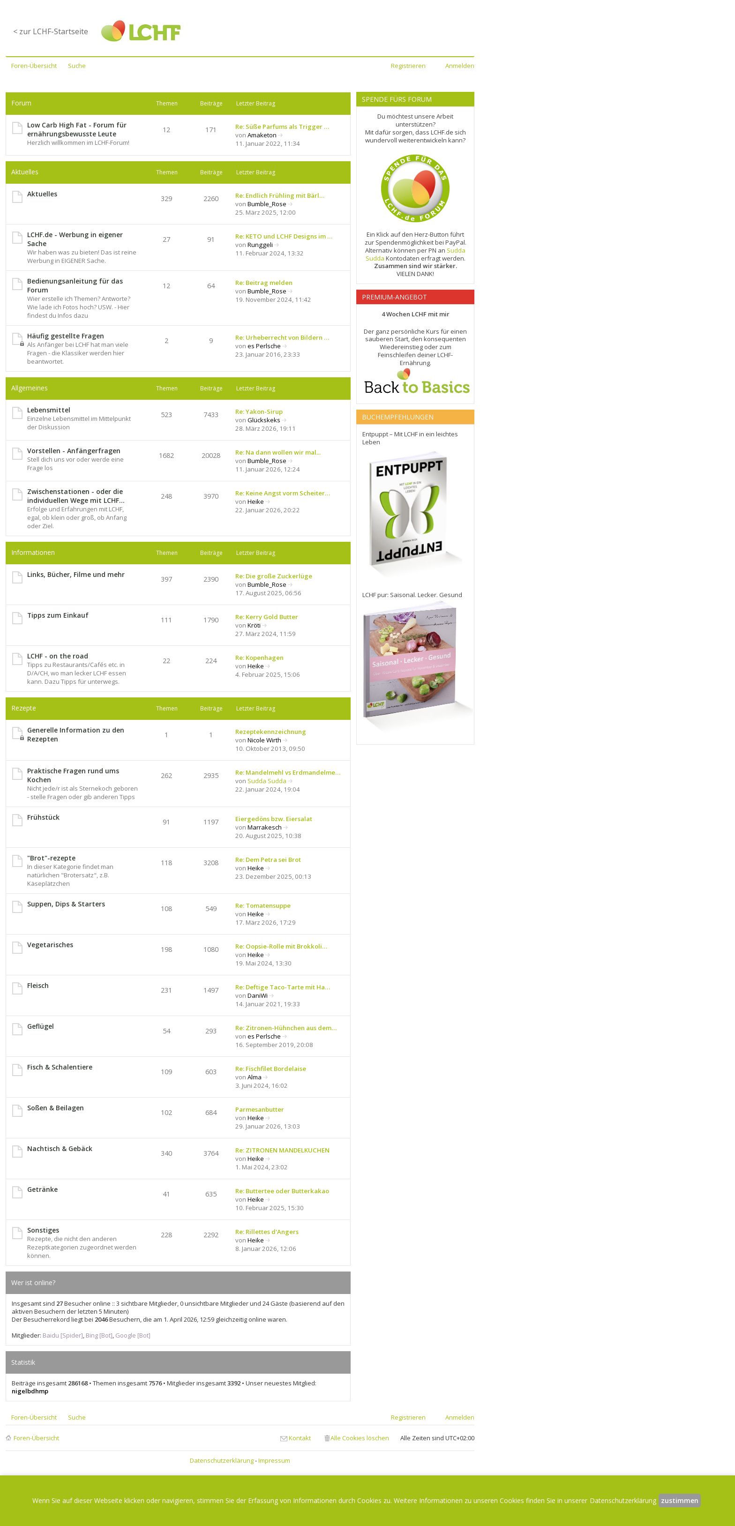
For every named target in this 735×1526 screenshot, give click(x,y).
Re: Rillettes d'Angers (267, 1231)
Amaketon (262, 135)
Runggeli (260, 244)
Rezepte (23, 707)
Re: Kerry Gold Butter (266, 617)
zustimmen (679, 1500)
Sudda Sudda (267, 781)
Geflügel (40, 1026)
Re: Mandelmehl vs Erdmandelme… (287, 772)
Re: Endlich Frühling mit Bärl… (279, 195)
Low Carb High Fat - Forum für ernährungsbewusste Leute (77, 129)
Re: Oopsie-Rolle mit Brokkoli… (281, 946)
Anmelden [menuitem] (459, 65)
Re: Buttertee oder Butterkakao (282, 1191)
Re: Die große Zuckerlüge (273, 576)
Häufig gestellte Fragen (65, 335)
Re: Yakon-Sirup (259, 411)
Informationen (33, 552)
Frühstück (43, 817)
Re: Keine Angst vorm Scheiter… (282, 493)
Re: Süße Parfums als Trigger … (282, 126)
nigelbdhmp (30, 1391)
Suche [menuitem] (77, 65)
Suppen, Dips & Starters (66, 903)
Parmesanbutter (259, 1109)
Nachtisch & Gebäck (59, 1148)
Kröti (254, 625)
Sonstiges (43, 1230)
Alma (255, 1077)
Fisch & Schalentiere (59, 1066)
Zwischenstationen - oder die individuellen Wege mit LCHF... (76, 496)
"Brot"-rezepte (51, 857)
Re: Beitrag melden (263, 282)
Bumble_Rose (267, 204)
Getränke (42, 1189)
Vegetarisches (50, 944)
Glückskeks (264, 420)
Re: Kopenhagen (259, 657)
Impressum (274, 1460)
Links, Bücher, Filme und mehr (76, 574)
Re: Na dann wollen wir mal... (278, 452)
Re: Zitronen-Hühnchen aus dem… (286, 1028)
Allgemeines (29, 387)
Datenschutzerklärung (222, 1460)
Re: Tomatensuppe (263, 905)
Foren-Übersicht (36, 1438)
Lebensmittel (48, 409)
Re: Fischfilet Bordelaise (270, 1068)
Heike (256, 501)
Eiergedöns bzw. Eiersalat (273, 819)
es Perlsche (264, 346)
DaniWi (258, 995)
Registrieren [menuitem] (408, 65)
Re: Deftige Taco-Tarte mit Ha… (282, 987)
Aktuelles (24, 171)
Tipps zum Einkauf (58, 615)
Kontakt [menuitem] (300, 1438)
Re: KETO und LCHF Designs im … (283, 236)
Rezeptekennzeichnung (270, 731)
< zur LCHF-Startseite (50, 31)
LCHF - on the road (57, 655)
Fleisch (38, 985)
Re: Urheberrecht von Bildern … (282, 337)
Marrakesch (265, 827)
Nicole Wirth (264, 740)
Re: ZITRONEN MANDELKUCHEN (282, 1150)
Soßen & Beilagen (55, 1107)
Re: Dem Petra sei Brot (268, 859)
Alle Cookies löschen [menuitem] (359, 1438)
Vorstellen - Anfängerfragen (73, 450)
